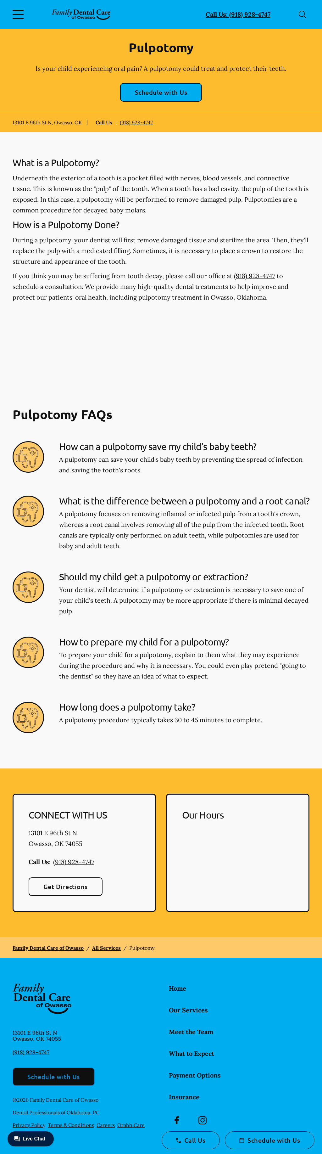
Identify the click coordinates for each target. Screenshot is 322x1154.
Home (177, 988)
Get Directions (65, 886)
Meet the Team (191, 1032)
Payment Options (195, 1075)
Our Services (188, 1010)
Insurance (184, 1097)
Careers (106, 1125)
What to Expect (191, 1053)
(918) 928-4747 (136, 122)
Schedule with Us (161, 92)
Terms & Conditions (71, 1125)
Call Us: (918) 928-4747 (238, 14)
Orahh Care (131, 1125)
